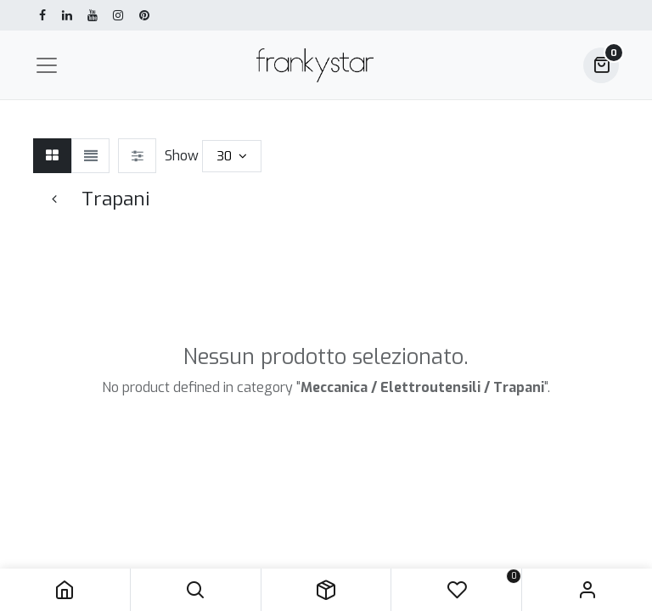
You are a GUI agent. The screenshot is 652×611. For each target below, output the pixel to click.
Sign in (587, 590)
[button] (196, 590)
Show (182, 156)
